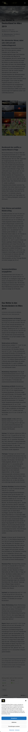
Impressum (17, 731)
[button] (26, 702)
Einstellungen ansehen (14, 728)
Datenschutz (11, 731)
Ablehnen (14, 724)
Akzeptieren (14, 719)
